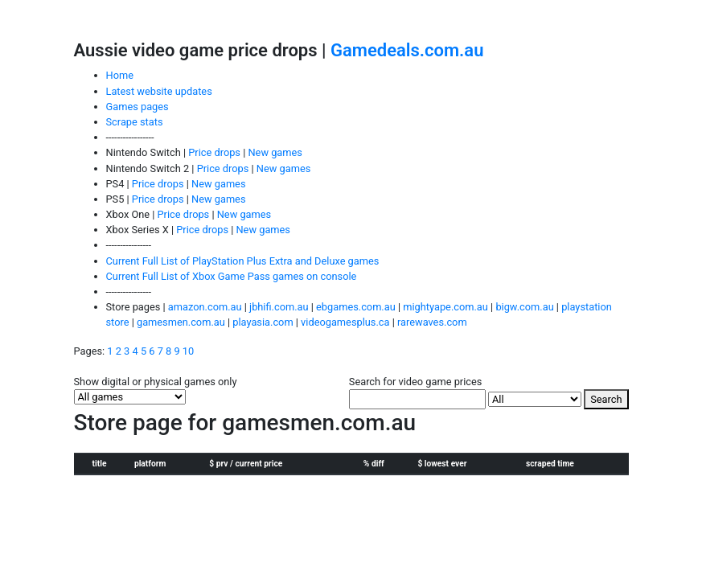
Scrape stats (134, 122)
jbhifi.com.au (278, 307)
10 (188, 351)
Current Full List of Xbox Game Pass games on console (231, 276)
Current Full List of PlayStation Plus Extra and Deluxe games (243, 261)
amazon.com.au (205, 307)
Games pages (137, 107)
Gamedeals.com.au (406, 50)
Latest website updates (159, 91)
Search (606, 399)
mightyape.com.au (445, 307)
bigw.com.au (525, 307)
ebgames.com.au (356, 307)
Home (119, 75)
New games (275, 152)
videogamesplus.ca (345, 322)
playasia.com (262, 322)
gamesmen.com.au (181, 322)
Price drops (214, 152)
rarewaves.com (432, 322)
